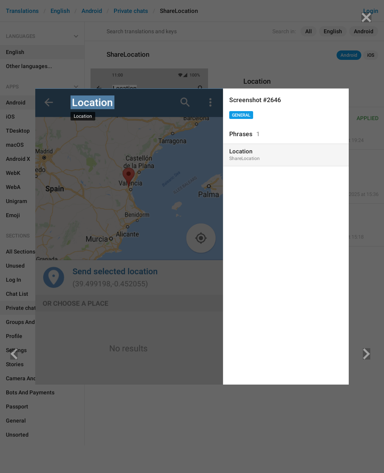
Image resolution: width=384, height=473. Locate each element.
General (241, 115)
